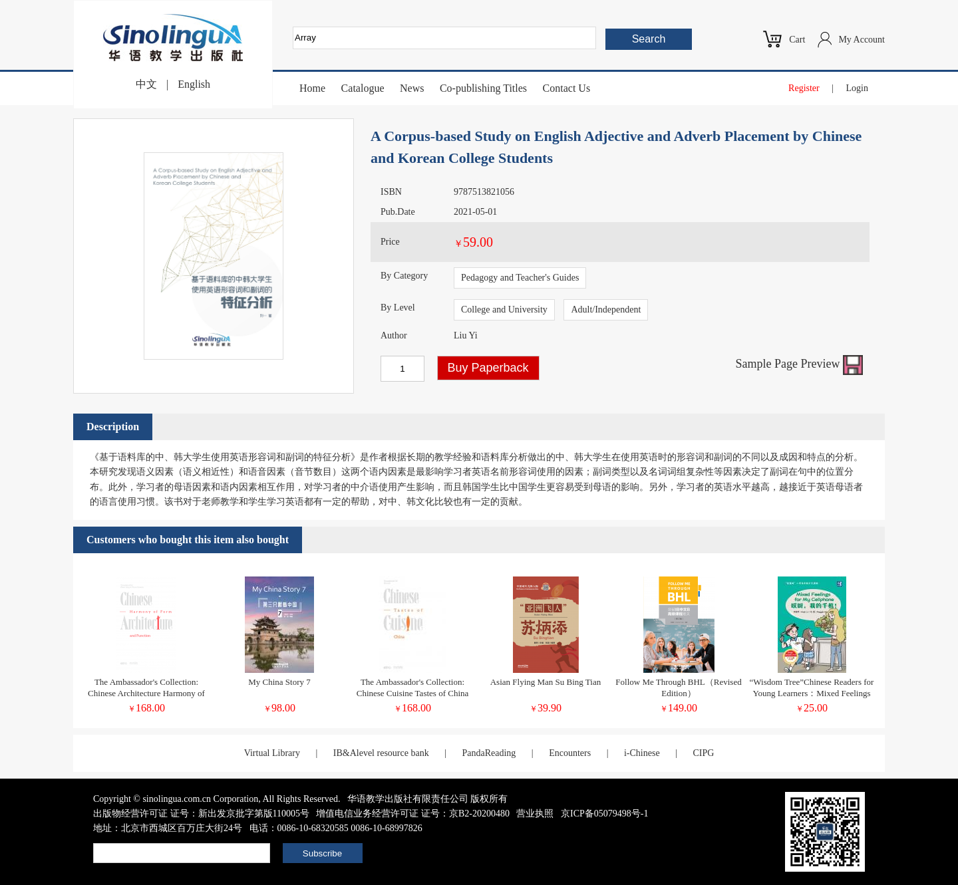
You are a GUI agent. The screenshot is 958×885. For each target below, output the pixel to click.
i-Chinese (642, 753)
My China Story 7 (279, 682)
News (412, 88)
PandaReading (489, 753)
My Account (861, 40)
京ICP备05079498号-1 (604, 814)
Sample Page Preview (799, 363)
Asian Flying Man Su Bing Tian (545, 682)
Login (857, 88)
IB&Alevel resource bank (381, 753)
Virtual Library (272, 753)
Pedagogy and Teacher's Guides (520, 278)
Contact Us (567, 88)
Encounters (570, 753)
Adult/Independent (606, 310)
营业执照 (535, 814)
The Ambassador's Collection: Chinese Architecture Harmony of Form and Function (146, 693)
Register (804, 88)
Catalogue (363, 88)
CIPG (703, 753)
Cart (797, 40)
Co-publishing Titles (483, 88)
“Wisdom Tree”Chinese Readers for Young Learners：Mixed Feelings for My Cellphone (812, 693)
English (194, 84)
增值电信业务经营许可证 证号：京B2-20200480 (413, 814)
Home (312, 88)
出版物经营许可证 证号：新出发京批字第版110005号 (201, 814)
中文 (146, 84)
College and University (504, 310)
